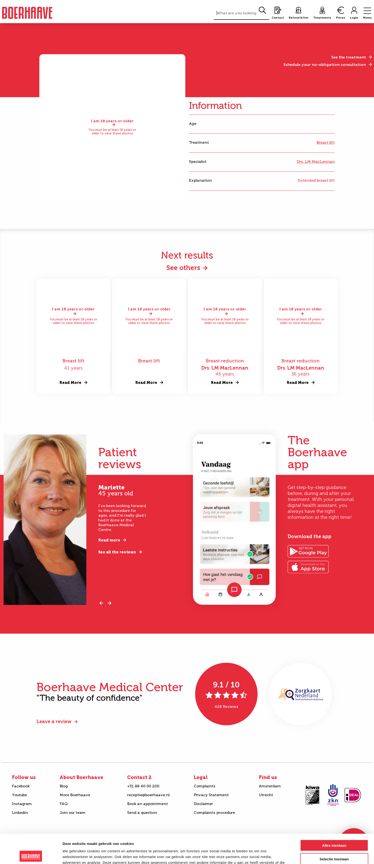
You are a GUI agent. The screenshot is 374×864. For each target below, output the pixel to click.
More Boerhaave (75, 795)
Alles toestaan (334, 816)
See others (183, 268)
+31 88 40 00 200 (143, 786)
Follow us (24, 777)
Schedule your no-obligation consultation (324, 64)
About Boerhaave (81, 777)
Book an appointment (147, 803)
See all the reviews (117, 552)
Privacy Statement (211, 795)
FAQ (64, 803)
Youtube (19, 795)
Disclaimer (203, 803)
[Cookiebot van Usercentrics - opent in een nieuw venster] (31, 854)
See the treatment (348, 57)
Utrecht (266, 795)
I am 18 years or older (112, 121)
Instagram (22, 803)
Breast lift (326, 142)
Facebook (21, 786)
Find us (268, 777)
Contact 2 (139, 777)
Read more (109, 540)
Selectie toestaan (334, 830)
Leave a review (54, 721)
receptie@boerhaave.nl (148, 795)
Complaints (204, 786)
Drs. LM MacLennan (316, 161)
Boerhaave (27, 13)
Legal (201, 777)
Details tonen (257, 855)
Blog (64, 786)
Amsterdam (270, 786)
